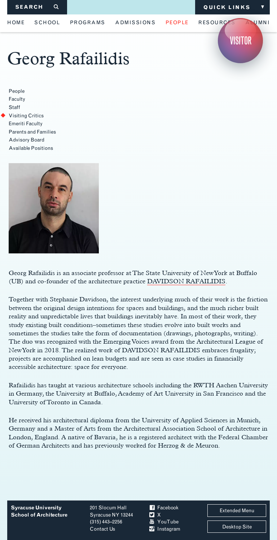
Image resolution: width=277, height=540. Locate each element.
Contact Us (102, 529)
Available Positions (31, 148)
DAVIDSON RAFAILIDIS (186, 281)
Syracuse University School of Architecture (39, 511)
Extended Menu (237, 511)
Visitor (240, 40)
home (16, 23)
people (177, 23)
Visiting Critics (26, 116)
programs (87, 23)
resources (217, 23)
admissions (135, 23)
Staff (14, 107)
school (47, 23)
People (17, 91)
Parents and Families (32, 132)
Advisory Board (26, 140)
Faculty (17, 99)
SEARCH (37, 7)
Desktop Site (237, 527)
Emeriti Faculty (26, 124)
